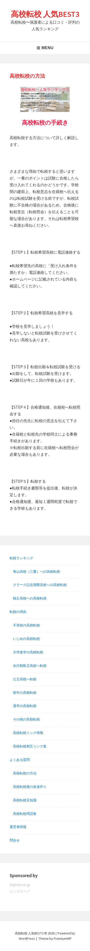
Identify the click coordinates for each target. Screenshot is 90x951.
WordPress (27, 938)
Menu (45, 48)
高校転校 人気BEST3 (45, 14)
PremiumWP (63, 938)
